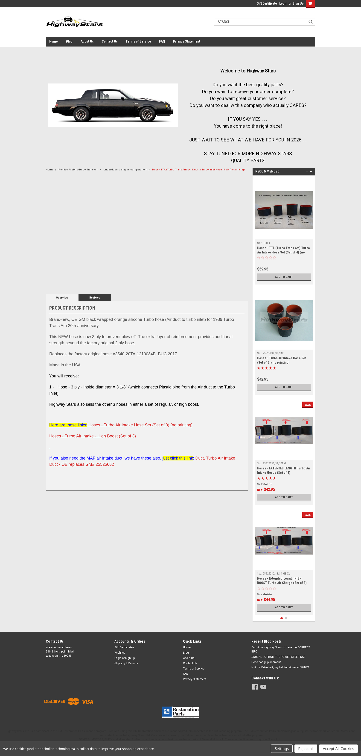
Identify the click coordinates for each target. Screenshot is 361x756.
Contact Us (110, 41)
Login (283, 3)
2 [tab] (286, 616)
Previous (307, 172)
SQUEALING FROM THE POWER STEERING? (278, 655)
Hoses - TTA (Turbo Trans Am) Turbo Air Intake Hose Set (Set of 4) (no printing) (283, 252)
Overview (62, 297)
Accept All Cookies (338, 748)
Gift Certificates (124, 645)
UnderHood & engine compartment (125, 169)
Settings (282, 748)
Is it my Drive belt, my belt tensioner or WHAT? (280, 665)
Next (311, 172)
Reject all (306, 748)
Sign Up (298, 3)
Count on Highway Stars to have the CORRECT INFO (280, 647)
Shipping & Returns (126, 661)
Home (53, 41)
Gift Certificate (267, 3)
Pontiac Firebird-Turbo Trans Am (78, 169)
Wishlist (119, 651)
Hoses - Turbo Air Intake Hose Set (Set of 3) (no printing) (140, 425)
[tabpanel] (284, 231)
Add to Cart (284, 277)
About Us (87, 41)
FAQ (162, 41)
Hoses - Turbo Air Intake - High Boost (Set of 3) (92, 436)
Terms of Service (138, 41)
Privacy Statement (186, 41)
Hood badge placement (266, 660)
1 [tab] (281, 616)
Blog (69, 41)
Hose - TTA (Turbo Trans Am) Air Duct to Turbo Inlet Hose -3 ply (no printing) (198, 169)
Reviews (94, 297)
